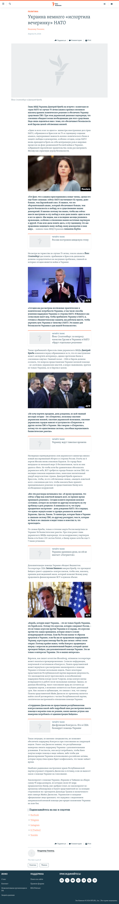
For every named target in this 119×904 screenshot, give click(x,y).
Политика (33, 12)
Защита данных (8, 895)
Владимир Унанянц (36, 29)
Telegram (34, 820)
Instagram (35, 825)
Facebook (34, 815)
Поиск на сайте (36, 879)
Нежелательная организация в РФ (14, 889)
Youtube (34, 835)
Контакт (4, 884)
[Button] (60, 40)
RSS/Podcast (35, 888)
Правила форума (37, 884)
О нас (3, 879)
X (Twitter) (35, 830)
